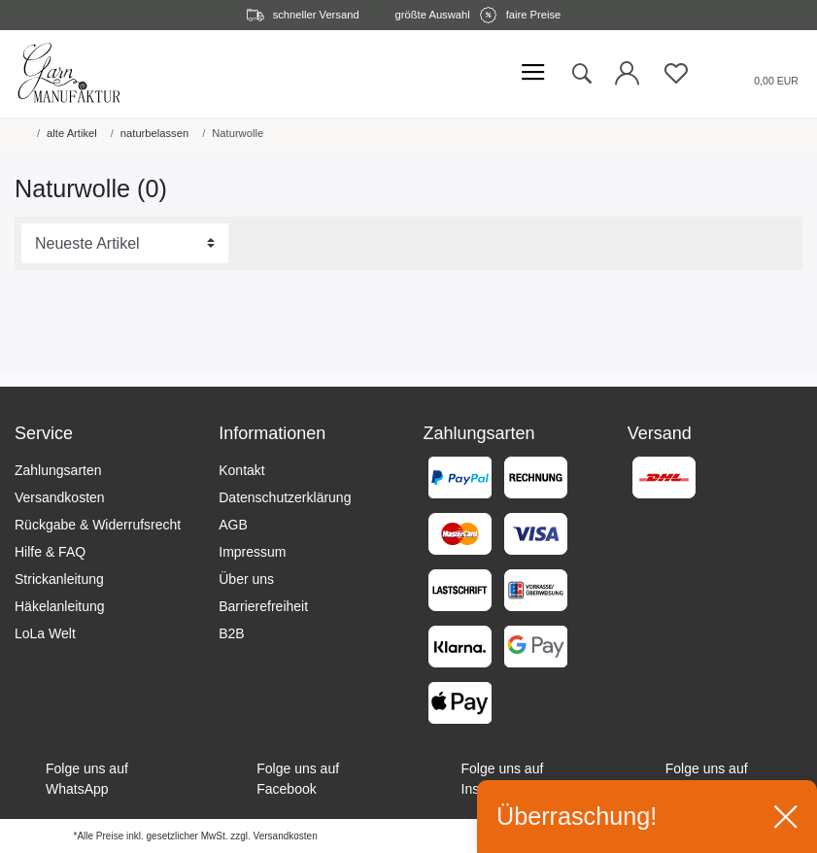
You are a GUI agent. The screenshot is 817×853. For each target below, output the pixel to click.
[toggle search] (581, 74)
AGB (233, 524)
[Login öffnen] (627, 78)
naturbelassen (154, 133)
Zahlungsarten (58, 470)
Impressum (252, 552)
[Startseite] (18, 133)
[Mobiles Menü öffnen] (533, 73)
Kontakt (241, 470)
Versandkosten (60, 497)
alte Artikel (72, 133)
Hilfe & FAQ (50, 552)
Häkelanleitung (60, 606)
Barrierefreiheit (263, 606)
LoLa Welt (45, 633)
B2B (231, 633)
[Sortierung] (124, 243)
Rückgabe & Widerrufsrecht (98, 524)
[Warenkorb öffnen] (752, 73)
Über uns (246, 579)
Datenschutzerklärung (285, 497)
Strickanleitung (59, 579)
